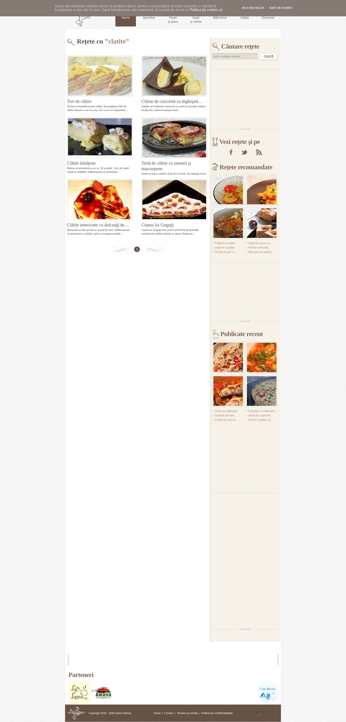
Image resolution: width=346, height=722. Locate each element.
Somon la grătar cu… (260, 419)
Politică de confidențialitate (217, 713)
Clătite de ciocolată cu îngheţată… (172, 101)
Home (157, 713)
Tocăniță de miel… (226, 415)
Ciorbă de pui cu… (226, 252)
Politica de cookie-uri (206, 10)
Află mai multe (253, 7)
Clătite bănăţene (81, 163)
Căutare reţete (240, 46)
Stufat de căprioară (259, 415)
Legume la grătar (225, 247)
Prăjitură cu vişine (225, 243)
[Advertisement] (245, 98)
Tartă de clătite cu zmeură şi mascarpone (166, 166)
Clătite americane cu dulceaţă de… (98, 224)
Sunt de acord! (280, 7)
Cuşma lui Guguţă (157, 224)
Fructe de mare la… (226, 419)
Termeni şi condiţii (187, 713)
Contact (168, 713)
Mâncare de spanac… (261, 252)
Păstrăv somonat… (259, 247)
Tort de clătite (79, 101)
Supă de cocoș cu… (260, 243)
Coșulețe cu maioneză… (262, 411)
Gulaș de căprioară (226, 411)
